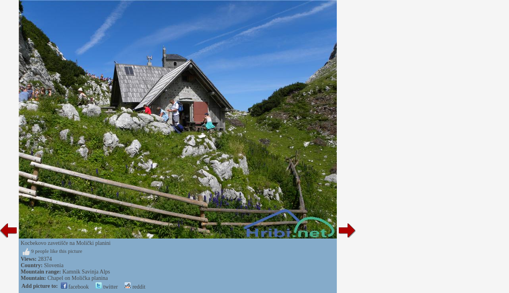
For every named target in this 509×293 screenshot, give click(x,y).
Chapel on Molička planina (77, 278)
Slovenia (54, 265)
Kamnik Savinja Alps (86, 272)
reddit (134, 287)
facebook (75, 287)
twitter (106, 287)
